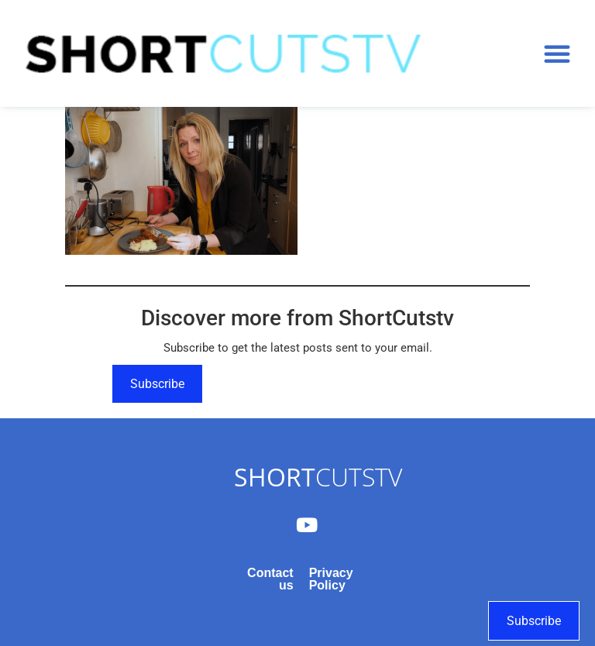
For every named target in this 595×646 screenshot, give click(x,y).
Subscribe (157, 383)
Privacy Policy (331, 579)
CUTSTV (318, 476)
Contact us (270, 579)
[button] (557, 53)
